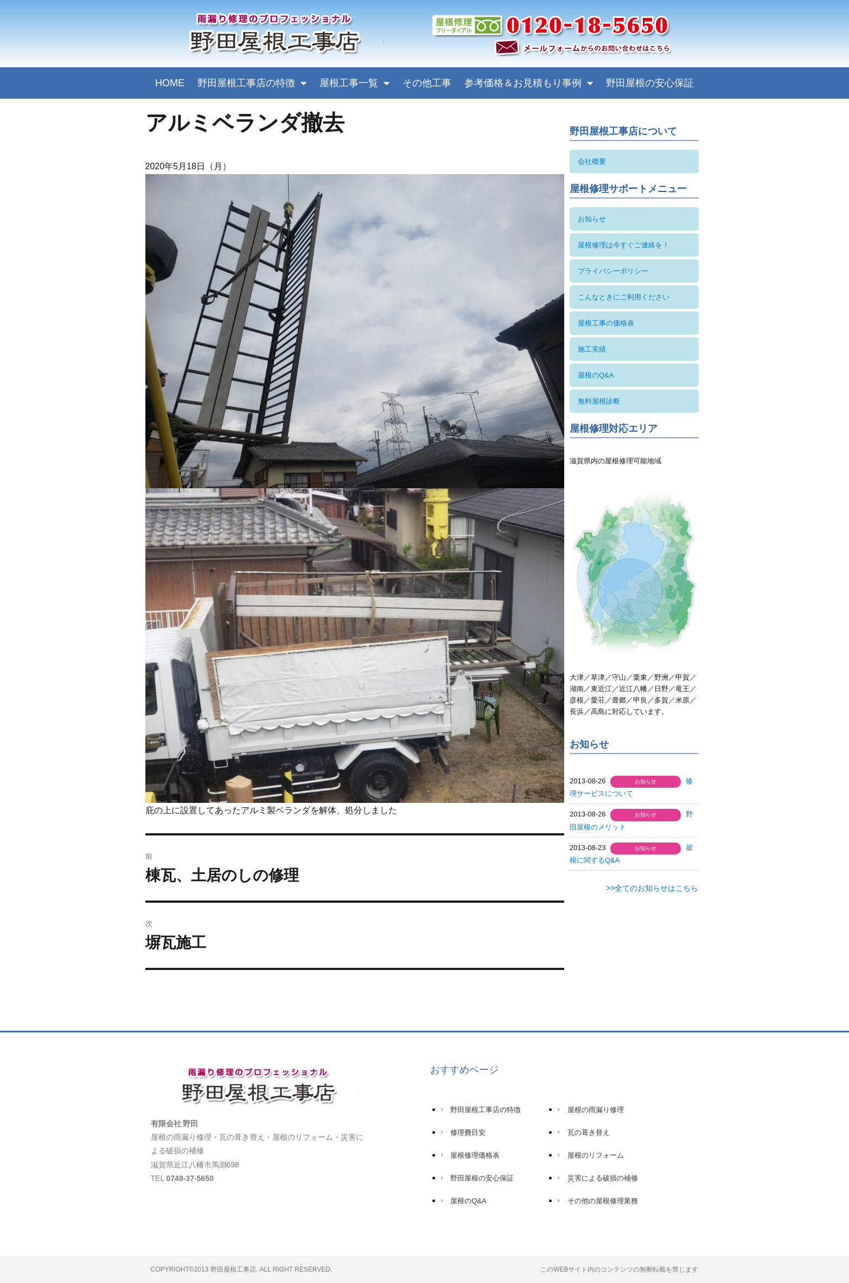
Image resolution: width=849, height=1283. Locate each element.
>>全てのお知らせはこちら (652, 888)
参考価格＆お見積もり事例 (528, 83)
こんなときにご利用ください (623, 297)
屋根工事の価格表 (606, 323)
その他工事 (427, 83)
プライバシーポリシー (613, 271)
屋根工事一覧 (355, 83)
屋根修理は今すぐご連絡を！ (623, 245)
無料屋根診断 (599, 401)
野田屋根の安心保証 (650, 83)
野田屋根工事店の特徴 (252, 83)
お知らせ (592, 219)
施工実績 (592, 349)
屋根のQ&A (596, 375)
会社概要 (592, 161)
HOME (169, 83)
